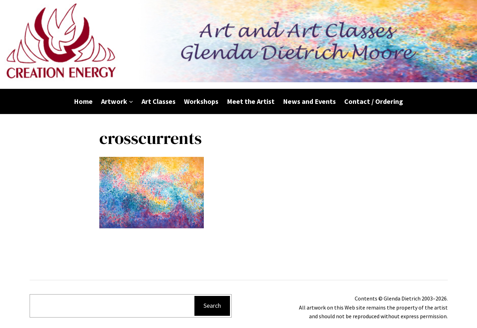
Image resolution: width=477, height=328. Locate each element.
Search (212, 306)
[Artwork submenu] (131, 101)
